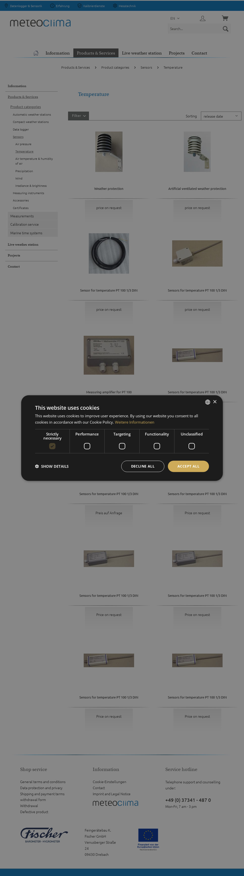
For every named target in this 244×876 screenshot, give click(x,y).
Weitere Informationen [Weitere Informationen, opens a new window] (134, 422)
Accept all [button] (188, 466)
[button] (52, 466)
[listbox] (207, 402)
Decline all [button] (143, 466)
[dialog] (122, 438)
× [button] (215, 402)
